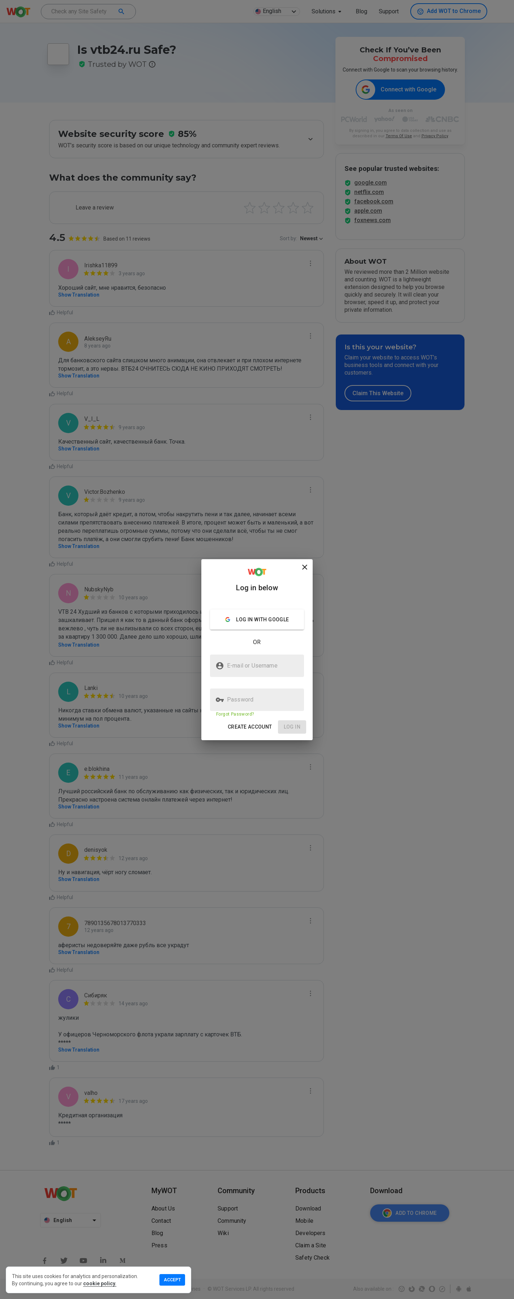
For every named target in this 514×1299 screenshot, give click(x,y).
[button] (250, 727)
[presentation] (257, 649)
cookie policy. (99, 1283)
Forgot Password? (235, 714)
